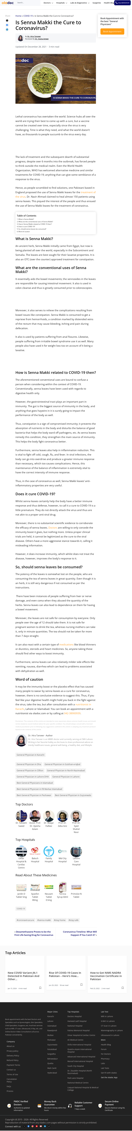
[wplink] (7, 21)
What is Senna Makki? (26, 220)
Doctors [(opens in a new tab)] (52, 528)
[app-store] (112, 1085)
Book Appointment (112, 32)
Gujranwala (52, 1045)
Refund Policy (12, 1061)
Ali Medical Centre (75, 1040)
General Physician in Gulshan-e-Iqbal (62, 764)
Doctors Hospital (74, 1017)
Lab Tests (105, 1068)
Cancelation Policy (12, 1080)
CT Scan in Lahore (108, 1026)
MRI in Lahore (107, 1017)
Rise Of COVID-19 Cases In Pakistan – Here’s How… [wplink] (65, 975)
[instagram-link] (33, 1127)
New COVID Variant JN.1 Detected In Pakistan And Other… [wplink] (23, 976)
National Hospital (74, 1026)
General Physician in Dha (29, 764)
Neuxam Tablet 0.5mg (49, 897)
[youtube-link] (37, 1127)
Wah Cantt (51, 1068)
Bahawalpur (52, 1059)
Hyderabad (52, 1073)
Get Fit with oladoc (109, 1073)
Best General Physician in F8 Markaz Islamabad (39, 789)
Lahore (50, 1021)
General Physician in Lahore (65, 777)
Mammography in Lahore (112, 1031)
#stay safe (73, 920)
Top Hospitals (73, 1012)
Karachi (50, 1017)
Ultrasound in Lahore (110, 1035)
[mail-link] (41, 1127)
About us (10, 1046)
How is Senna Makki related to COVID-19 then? (35, 224)
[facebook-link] (28, 1127)
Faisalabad (52, 1050)
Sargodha (51, 1054)
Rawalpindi (52, 1031)
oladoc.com (45, 1123)
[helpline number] (124, 4)
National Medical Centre (77, 1083)
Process (10, 1091)
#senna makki (44, 920)
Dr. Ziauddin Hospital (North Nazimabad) (79, 1072)
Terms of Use (12, 1075)
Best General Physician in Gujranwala (73, 795)
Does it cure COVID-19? (26, 227)
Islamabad (51, 1026)
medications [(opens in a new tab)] (66, 645)
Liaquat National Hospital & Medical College (83, 1089)
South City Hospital (75, 1066)
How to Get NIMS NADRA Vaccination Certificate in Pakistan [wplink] (106, 976)
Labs (103, 1064)
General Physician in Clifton (30, 770)
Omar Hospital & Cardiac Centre (81, 1035)
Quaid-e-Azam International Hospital (79, 1051)
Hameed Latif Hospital (77, 1021)
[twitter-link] (24, 1127)
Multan (50, 1035)
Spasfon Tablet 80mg (35, 897)
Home (18, 16)
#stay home (59, 920)
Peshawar (51, 1040)
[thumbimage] (24, 962)
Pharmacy (105, 1059)
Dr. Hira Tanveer (36, 736)
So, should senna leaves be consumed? (32, 229)
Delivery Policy (13, 1056)
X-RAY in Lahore (108, 1021)
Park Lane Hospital (75, 1078)
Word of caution (24, 232)
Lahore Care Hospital (76, 861)
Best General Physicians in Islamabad (35, 783)
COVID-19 (28, 16)
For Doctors (106, 1054)
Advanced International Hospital (81, 1057)
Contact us (11, 1070)
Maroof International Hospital (80, 1062)
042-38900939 (72, 714)
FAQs (9, 1087)
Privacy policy (12, 1051)
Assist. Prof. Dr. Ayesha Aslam (35, 826)
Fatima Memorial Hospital (78, 1031)
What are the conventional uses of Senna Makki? (35, 222)
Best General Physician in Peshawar (34, 795)
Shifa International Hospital (79, 1045)
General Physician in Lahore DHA (33, 777)
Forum (104, 1050)
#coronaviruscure (25, 920)
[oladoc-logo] (9, 4)
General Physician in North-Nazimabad (66, 770)
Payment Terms (13, 1065)
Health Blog (106, 1045)
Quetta (50, 1064)
